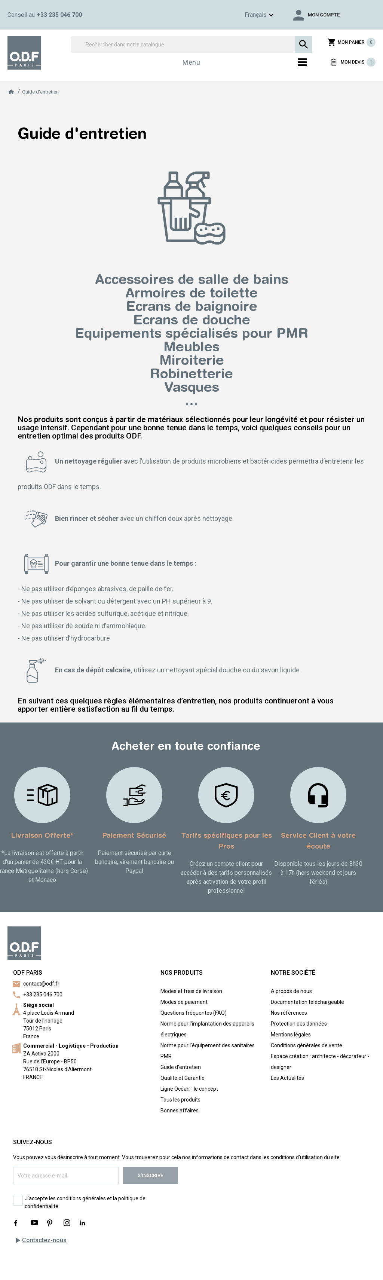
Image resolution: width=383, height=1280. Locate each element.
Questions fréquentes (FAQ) (193, 1013)
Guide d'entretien (180, 1067)
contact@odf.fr (41, 984)
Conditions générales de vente (306, 1045)
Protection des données (299, 1024)
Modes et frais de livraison (191, 991)
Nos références (289, 1013)
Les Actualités (287, 1078)
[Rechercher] (191, 44)
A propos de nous (291, 991)
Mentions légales (291, 1035)
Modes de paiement (184, 1002)
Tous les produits (180, 1100)
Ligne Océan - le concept (189, 1089)
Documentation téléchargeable (307, 1002)
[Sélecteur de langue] (248, 15)
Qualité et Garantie (182, 1078)
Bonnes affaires (179, 1110)
